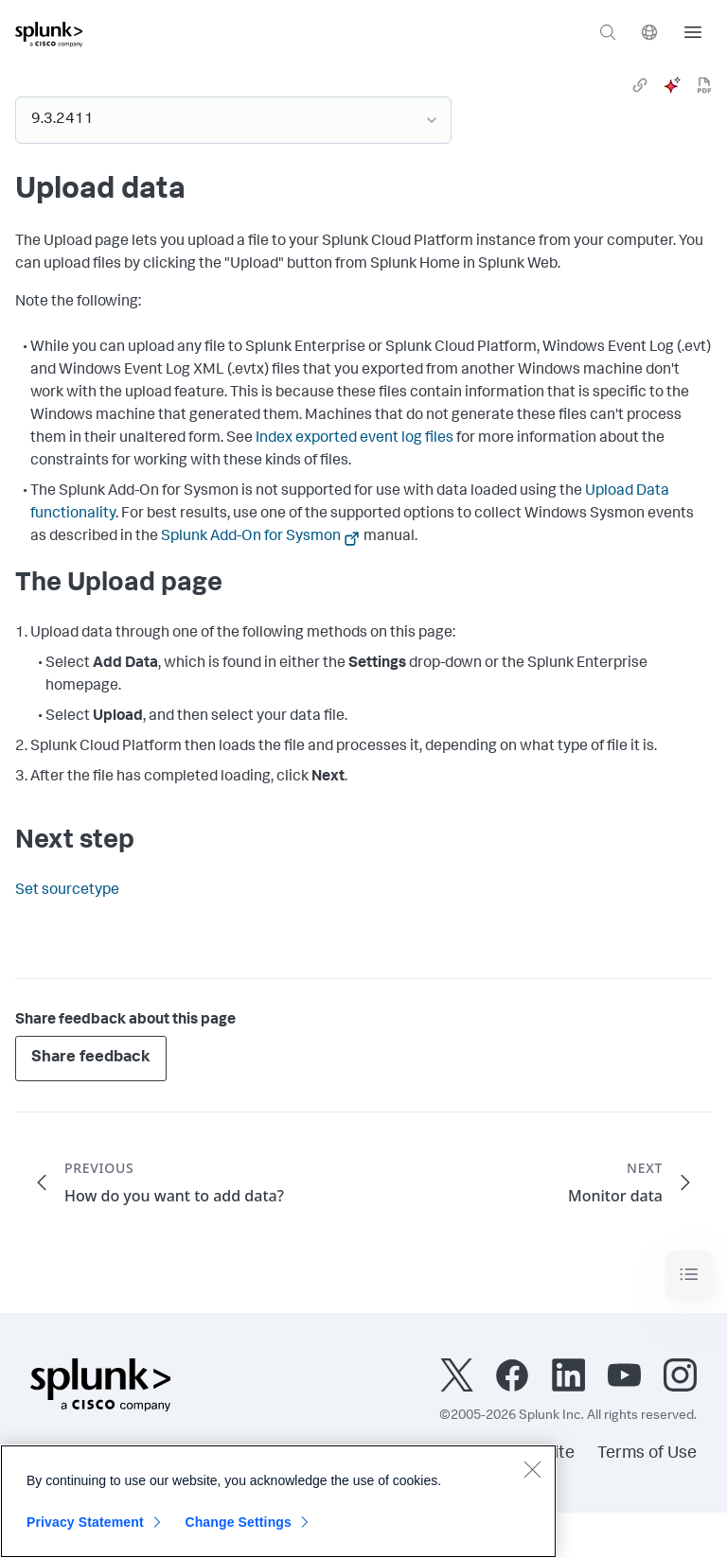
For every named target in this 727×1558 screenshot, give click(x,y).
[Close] (532, 1469)
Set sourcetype (67, 891)
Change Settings (238, 1522)
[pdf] (704, 85)
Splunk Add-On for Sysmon (251, 537)
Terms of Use (647, 1453)
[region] (278, 1501)
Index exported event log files (354, 438)
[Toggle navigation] (689, 1275)
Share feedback (91, 1058)
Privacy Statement (85, 1522)
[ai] (672, 85)
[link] (640, 85)
